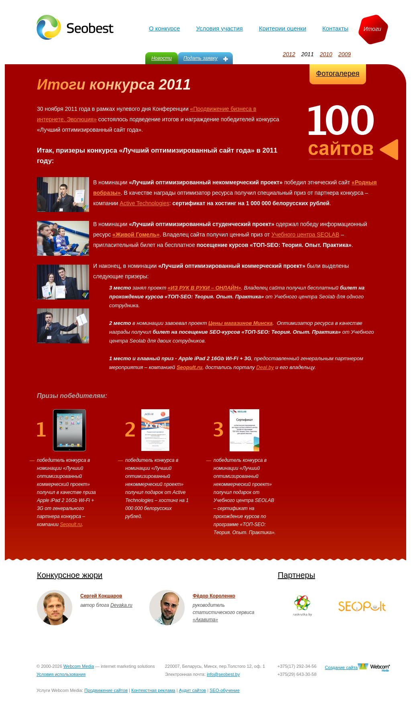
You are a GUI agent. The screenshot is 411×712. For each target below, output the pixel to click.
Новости (161, 58)
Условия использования (61, 674)
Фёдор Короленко (214, 596)
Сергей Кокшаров (101, 596)
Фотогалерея (338, 73)
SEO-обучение (225, 690)
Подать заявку (200, 58)
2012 (289, 54)
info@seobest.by (223, 674)
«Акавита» (205, 619)
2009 (344, 54)
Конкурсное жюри (69, 575)
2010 (326, 54)
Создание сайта (341, 667)
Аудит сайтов (192, 690)
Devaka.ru (121, 605)
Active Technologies (144, 203)
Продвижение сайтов (106, 690)
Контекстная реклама (153, 690)
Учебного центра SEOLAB (305, 234)
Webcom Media (78, 666)
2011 (307, 54)
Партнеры (296, 575)
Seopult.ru (71, 524)
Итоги (372, 29)
